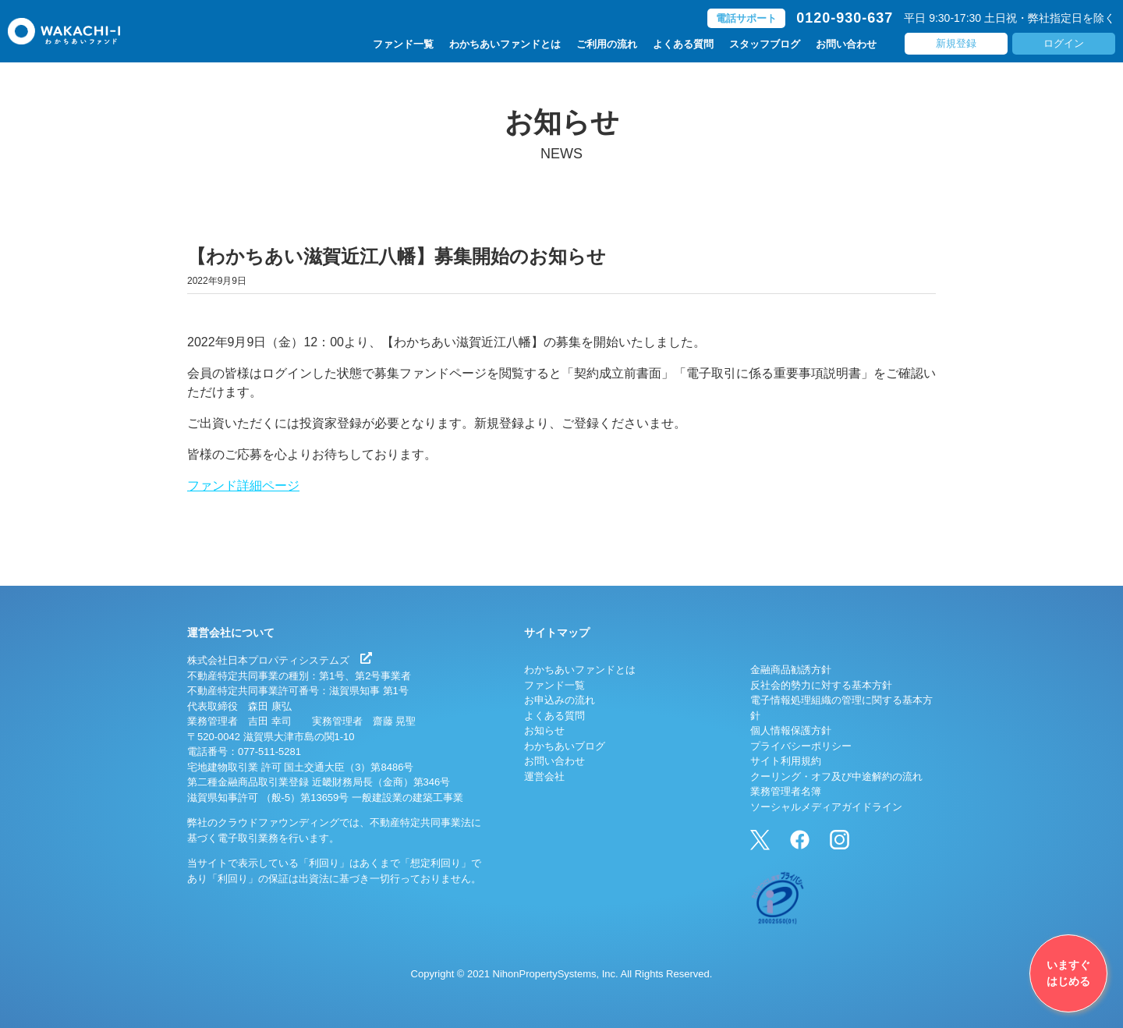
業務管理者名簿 (785, 791)
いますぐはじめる (1068, 973)
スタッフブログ (764, 44)
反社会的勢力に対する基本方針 (821, 685)
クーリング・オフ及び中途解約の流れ (836, 776)
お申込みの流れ (559, 700)
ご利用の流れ (606, 44)
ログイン (1063, 43)
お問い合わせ (846, 44)
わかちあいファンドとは (505, 44)
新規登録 (956, 43)
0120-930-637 (844, 18)
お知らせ (544, 730)
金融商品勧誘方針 (790, 669)
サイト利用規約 (785, 761)
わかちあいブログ (564, 746)
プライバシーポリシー (801, 746)
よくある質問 (683, 44)
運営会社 (544, 776)
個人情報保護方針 (790, 730)
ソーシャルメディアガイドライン (826, 807)
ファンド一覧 (403, 44)
